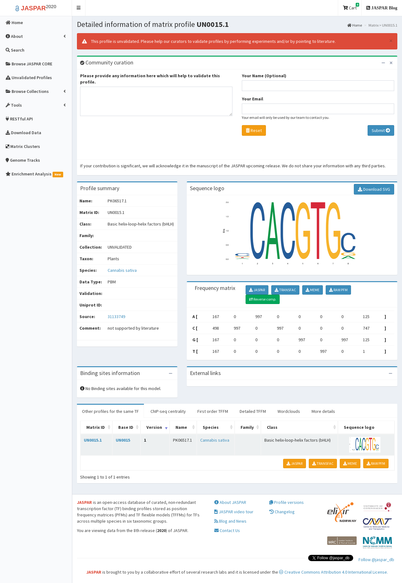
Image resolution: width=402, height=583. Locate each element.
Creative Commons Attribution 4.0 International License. (333, 572)
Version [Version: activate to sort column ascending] (154, 427)
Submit (381, 130)
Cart (351, 7)
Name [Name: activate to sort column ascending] (181, 427)
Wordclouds (288, 411)
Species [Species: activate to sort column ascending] (211, 427)
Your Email (252, 99)
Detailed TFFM (253, 411)
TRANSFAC (285, 289)
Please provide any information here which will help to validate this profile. (150, 79)
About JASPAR (230, 502)
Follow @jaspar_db (376, 559)
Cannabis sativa (122, 270)
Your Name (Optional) (264, 76)
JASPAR (257, 289)
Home (354, 25)
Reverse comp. (262, 299)
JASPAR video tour (233, 512)
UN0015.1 (93, 440)
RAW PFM (338, 289)
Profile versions (286, 502)
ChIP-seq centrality (168, 411)
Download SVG (374, 189)
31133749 (116, 316)
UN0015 (123, 440)
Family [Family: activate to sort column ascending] (247, 427)
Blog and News (230, 521)
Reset (254, 130)
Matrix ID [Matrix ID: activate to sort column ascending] (95, 427)
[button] (78, 8)
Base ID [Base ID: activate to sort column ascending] (125, 427)
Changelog (282, 512)
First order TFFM (212, 411)
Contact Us (227, 530)
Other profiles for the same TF (110, 411)
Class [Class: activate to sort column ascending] (272, 427)
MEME (312, 289)
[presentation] (127, 139)
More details (323, 411)
